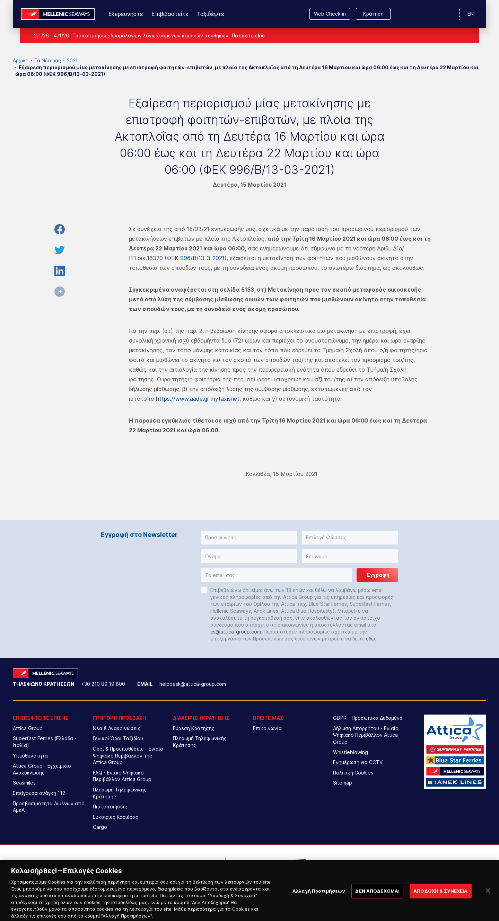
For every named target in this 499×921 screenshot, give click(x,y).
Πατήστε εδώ (248, 35)
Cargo (100, 827)
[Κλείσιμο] (488, 896)
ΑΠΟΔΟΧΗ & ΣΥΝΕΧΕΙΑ (440, 897)
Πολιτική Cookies (353, 773)
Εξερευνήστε (125, 13)
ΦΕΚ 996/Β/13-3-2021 (196, 258)
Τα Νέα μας (47, 60)
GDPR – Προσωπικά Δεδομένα (368, 718)
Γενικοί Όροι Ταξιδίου (118, 738)
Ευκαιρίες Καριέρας (115, 817)
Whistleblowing (350, 752)
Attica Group (28, 728)
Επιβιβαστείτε (170, 13)
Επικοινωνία (267, 728)
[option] (192, 865)
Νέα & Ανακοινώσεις (117, 728)
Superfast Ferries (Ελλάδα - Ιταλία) (45, 741)
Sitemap (342, 783)
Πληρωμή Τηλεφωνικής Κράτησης (120, 793)
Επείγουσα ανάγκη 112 (39, 793)
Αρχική (20, 60)
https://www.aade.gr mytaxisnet (197, 398)
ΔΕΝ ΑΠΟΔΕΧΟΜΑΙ (377, 897)
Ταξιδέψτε (210, 13)
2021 (72, 60)
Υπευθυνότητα (30, 756)
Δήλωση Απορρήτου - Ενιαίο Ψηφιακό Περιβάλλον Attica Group (366, 735)
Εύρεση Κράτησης (194, 728)
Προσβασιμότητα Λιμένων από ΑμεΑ (49, 806)
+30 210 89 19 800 (103, 684)
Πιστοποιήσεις (110, 806)
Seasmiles (24, 783)
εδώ (370, 638)
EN (470, 14)
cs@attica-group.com (235, 632)
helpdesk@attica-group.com (192, 684)
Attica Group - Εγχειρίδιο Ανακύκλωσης (42, 769)
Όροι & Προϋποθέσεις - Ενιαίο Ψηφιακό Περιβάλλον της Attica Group (128, 755)
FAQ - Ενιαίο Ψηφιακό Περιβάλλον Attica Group (122, 776)
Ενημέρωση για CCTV (358, 762)
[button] (249, 537)
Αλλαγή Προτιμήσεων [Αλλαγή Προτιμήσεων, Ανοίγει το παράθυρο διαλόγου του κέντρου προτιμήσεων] (318, 897)
